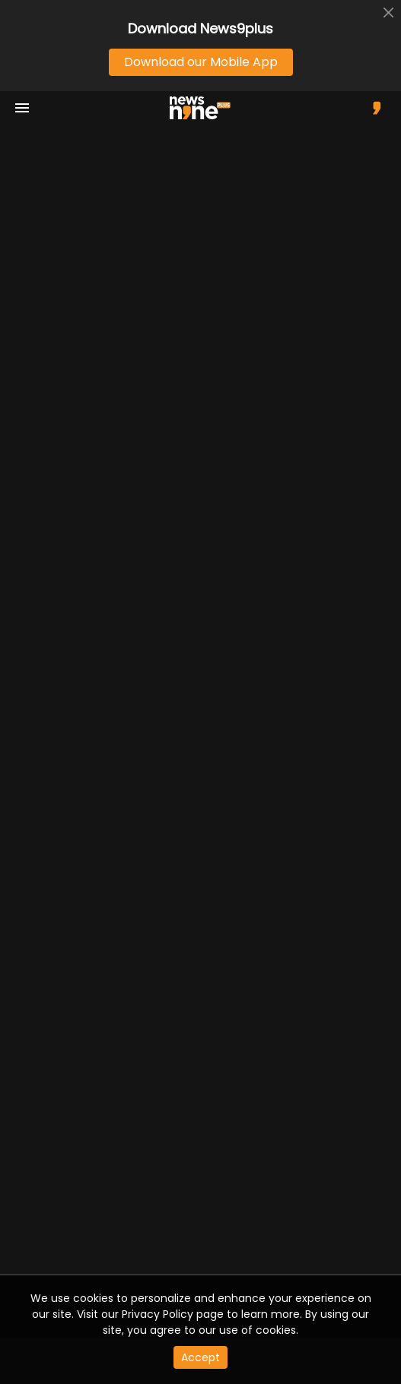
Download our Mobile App (201, 62)
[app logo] (206, 108)
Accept (200, 1357)
